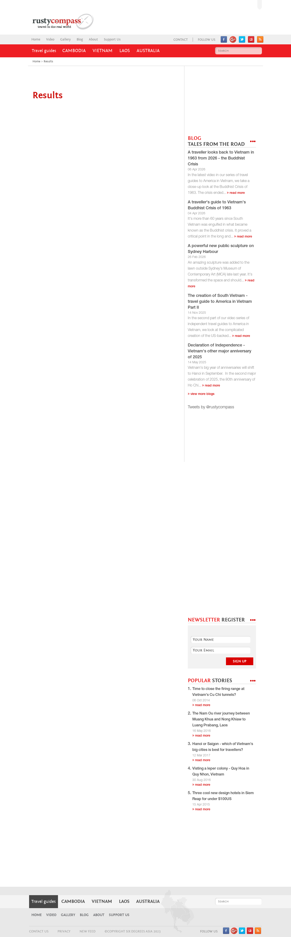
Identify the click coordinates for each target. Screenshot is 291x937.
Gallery (65, 39)
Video (50, 39)
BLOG (216, 141)
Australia (148, 50)
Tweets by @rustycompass (211, 407)
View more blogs (201, 394)
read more (236, 193)
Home (35, 39)
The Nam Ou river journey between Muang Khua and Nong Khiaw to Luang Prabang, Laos (221, 719)
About (93, 39)
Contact (180, 40)
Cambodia (74, 50)
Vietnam (103, 50)
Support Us (112, 39)
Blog (80, 39)
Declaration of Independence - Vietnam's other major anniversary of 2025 (219, 351)
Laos (124, 50)
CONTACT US (38, 931)
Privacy (64, 931)
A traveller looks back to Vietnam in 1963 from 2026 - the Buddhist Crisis (221, 159)
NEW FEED (87, 931)
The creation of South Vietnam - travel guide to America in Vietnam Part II (220, 302)
